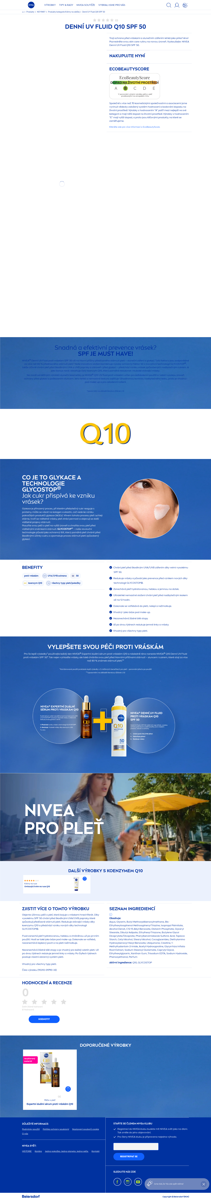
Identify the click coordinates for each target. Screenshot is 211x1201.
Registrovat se (128, 1156)
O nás (25, 1133)
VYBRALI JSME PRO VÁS (111, 5)
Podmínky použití (31, 1129)
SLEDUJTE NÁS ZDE (124, 1171)
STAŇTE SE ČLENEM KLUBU (132, 1123)
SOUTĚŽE (85, 5)
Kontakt (96, 1151)
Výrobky (50, 5)
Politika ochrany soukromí (56, 1129)
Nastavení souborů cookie (85, 1129)
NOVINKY (41, 12)
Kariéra (38, 1151)
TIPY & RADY (66, 5)
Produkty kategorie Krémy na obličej (64, 12)
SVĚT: (29, 1145)
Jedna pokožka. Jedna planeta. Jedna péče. (66, 1151)
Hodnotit (44, 1019)
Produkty (30, 12)
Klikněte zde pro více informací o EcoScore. (134, 127)
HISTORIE (27, 1151)
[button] (85, 879)
